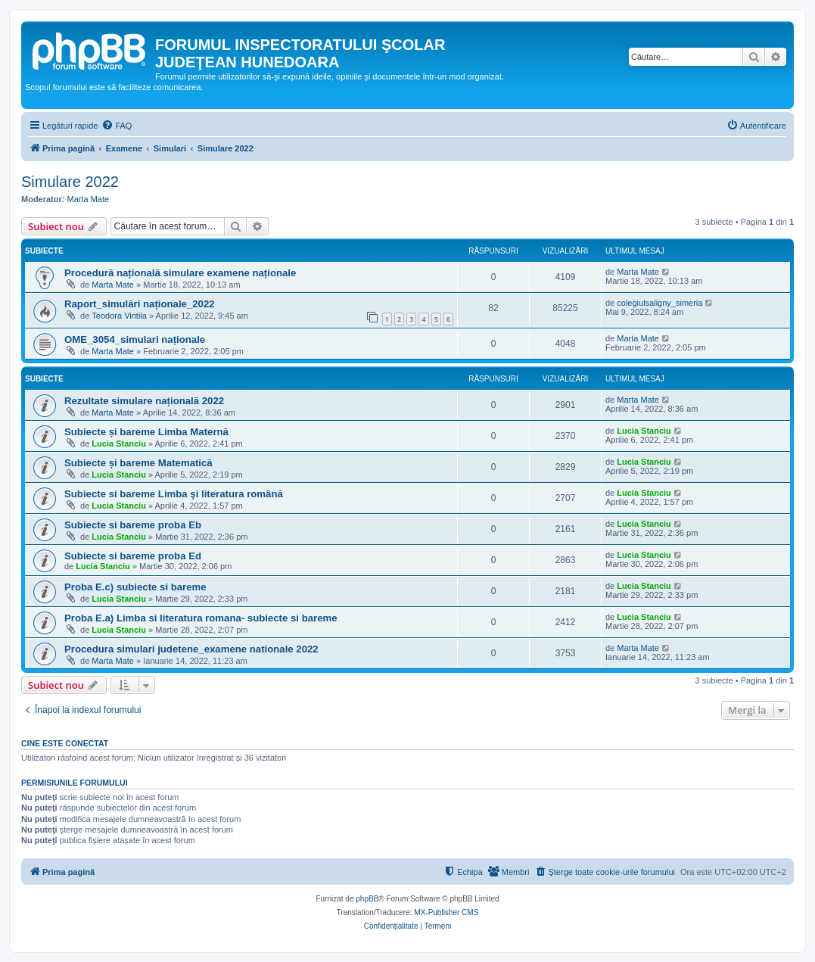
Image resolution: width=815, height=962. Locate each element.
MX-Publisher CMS (446, 912)
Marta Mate (88, 199)
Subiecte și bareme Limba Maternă (146, 431)
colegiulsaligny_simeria (659, 302)
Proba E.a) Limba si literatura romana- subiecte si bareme (201, 618)
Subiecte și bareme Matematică (138, 463)
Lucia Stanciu (119, 443)
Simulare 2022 (70, 181)
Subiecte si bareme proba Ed (132, 556)
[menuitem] (116, 126)
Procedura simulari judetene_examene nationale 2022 (191, 649)
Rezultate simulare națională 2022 (144, 400)
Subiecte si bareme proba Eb (132, 525)
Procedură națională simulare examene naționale (180, 273)
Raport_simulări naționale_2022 (139, 304)
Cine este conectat (64, 743)
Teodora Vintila (119, 315)
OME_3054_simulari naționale (134, 339)
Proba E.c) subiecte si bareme (135, 587)
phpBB (367, 899)
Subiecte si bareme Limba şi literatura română (173, 494)
